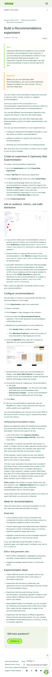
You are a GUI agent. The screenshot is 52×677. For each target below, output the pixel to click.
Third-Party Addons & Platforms (16, 667)
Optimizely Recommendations (18, 149)
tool (11, 406)
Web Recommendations (15, 22)
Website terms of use (12, 664)
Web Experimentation (28, 20)
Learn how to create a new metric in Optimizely (24, 258)
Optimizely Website (11, 661)
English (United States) (14, 671)
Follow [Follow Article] (45, 38)
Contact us (14, 641)
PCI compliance (10, 547)
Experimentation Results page (18, 414)
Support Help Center (11, 20)
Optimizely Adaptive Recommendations (19, 104)
